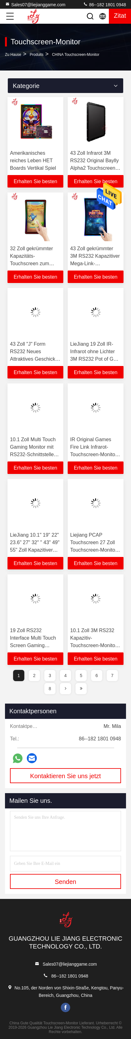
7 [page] (112, 675)
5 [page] (81, 675)
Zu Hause (13, 54)
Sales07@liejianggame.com (35, 4)
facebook (65, 1007)
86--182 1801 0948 (104, 4)
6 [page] (96, 675)
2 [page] (34, 675)
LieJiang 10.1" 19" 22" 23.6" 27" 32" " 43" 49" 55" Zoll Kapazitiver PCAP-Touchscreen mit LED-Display (35, 550)
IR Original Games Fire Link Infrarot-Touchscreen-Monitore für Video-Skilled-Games (94, 454)
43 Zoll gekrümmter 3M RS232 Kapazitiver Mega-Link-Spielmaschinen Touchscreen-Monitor (95, 263)
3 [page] (50, 675)
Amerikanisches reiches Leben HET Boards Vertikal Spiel (33, 160)
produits (36, 54)
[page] (65, 688)
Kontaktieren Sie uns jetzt (65, 776)
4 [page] (65, 675)
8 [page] (50, 688)
